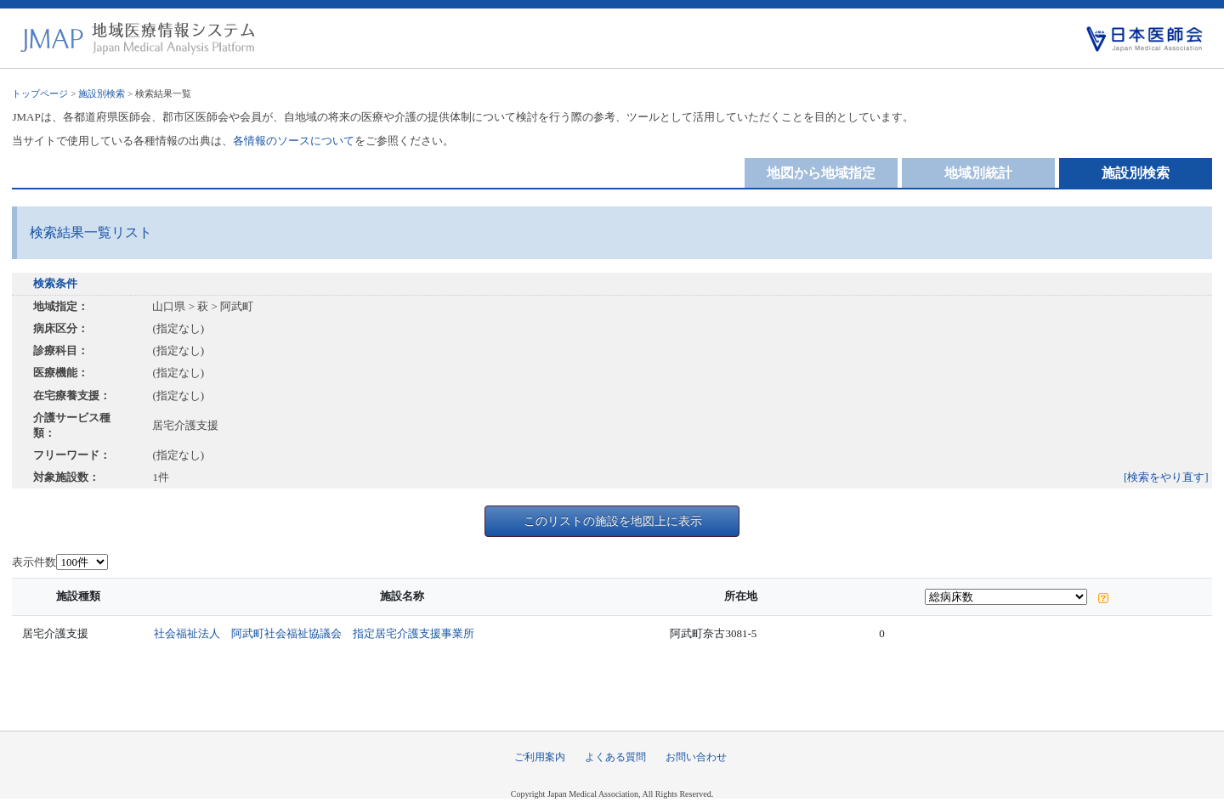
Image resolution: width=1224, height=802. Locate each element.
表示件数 (34, 562)
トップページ (40, 93)
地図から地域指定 (821, 173)
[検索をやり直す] (1166, 477)
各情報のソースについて (293, 140)
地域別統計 (978, 173)
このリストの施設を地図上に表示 (613, 521)
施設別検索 (101, 93)
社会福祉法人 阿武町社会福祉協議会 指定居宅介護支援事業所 (314, 633)
